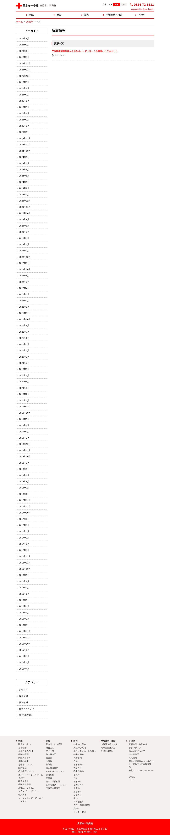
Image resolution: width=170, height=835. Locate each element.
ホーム (19, 21)
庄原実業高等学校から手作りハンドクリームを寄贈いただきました (85, 51)
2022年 (29, 21)
